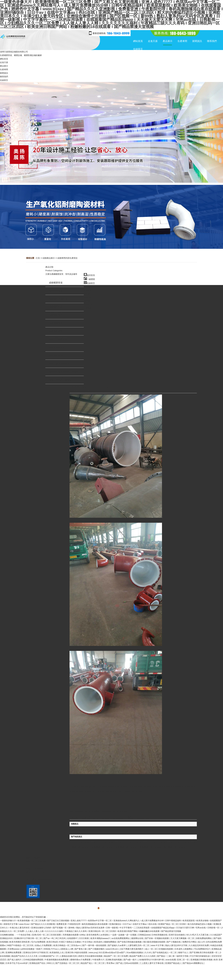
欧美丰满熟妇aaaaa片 (101, 938)
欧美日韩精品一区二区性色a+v (67, 945)
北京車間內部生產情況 (80, 842)
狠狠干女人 (183, 952)
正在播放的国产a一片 (49, 956)
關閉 (130, 817)
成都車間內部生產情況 (68, 258)
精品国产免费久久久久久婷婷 (142, 956)
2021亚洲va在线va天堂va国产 (112, 952)
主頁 (38, 258)
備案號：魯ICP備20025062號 (111, 908)
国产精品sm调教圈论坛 (193, 963)
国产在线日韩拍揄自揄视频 (130, 942)
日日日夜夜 (84, 938)
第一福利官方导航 (181, 956)
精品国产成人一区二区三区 (93, 963)
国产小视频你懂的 (96, 949)
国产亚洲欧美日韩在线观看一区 (204, 952)
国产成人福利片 (15, 959)
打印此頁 (118, 817)
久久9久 (148, 952)
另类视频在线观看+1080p (74, 935)
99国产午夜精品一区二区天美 (20, 945)
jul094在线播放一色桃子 (32, 949)
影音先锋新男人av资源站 (98, 935)
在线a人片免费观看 (43, 945)
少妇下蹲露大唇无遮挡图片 (131, 949)
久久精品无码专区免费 (199, 945)
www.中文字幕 (157, 945)
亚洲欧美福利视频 (114, 959)
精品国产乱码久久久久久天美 (25, 956)
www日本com (112, 949)
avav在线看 (171, 959)
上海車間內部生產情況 (156, 842)
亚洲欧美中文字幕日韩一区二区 (28, 938)
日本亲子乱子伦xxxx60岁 (17, 963)
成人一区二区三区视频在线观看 (159, 949)
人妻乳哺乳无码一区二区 (138, 945)
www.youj (93, 952)
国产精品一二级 (164, 956)
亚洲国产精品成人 (173, 963)
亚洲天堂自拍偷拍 (177, 935)
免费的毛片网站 (189, 942)
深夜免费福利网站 (204, 938)
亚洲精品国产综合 (37, 963)
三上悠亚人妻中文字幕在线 (152, 963)
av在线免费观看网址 (121, 938)
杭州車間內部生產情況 (104, 842)
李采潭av (110, 963)
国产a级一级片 (130, 959)
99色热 (47, 949)
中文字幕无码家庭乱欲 (200, 956)
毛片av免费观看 (38, 942)
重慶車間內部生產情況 (150, 847)
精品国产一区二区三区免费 (116, 956)
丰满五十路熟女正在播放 (70, 942)
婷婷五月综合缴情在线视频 (90, 956)
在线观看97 (72, 938)
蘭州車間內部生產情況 (180, 842)
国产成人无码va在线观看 (127, 963)
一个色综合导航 (23, 935)
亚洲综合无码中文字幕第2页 (36, 952)
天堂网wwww (14, 949)
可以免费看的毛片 (202, 949)
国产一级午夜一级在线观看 (94, 945)
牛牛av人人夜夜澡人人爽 (62, 949)
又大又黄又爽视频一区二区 (182, 938)
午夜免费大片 (98, 959)
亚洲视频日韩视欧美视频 (201, 959)
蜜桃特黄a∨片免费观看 (80, 959)
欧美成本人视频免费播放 (105, 942)
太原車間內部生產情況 (102, 847)
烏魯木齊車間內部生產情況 (130, 842)
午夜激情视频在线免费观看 (57, 959)
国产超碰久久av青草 (117, 945)
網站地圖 (111, 912)
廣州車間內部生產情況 (174, 847)
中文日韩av (87, 942)
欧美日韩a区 (52, 942)
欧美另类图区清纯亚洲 (20, 942)
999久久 (50, 963)
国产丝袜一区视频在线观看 (157, 938)
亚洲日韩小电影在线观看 (76, 952)
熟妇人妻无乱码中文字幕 (176, 945)
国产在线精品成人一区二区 (165, 952)
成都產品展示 (49, 258)
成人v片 (201, 942)
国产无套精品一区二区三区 (67, 963)
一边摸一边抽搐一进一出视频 (123, 935)
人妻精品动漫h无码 (68, 956)
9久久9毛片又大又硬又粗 (197, 935)
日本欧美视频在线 (159, 935)
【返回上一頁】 (142, 817)
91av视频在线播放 (135, 952)
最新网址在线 (137, 938)
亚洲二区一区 (183, 959)
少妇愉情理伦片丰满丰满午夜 (151, 959)
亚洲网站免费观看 (14, 952)
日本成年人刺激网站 (184, 949)
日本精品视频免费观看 (33, 959)
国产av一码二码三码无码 (55, 938)
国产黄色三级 (81, 949)
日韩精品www (144, 935)
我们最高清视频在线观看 (154, 942)
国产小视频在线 (174, 942)
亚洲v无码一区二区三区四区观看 (46, 935)
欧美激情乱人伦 (57, 952)
